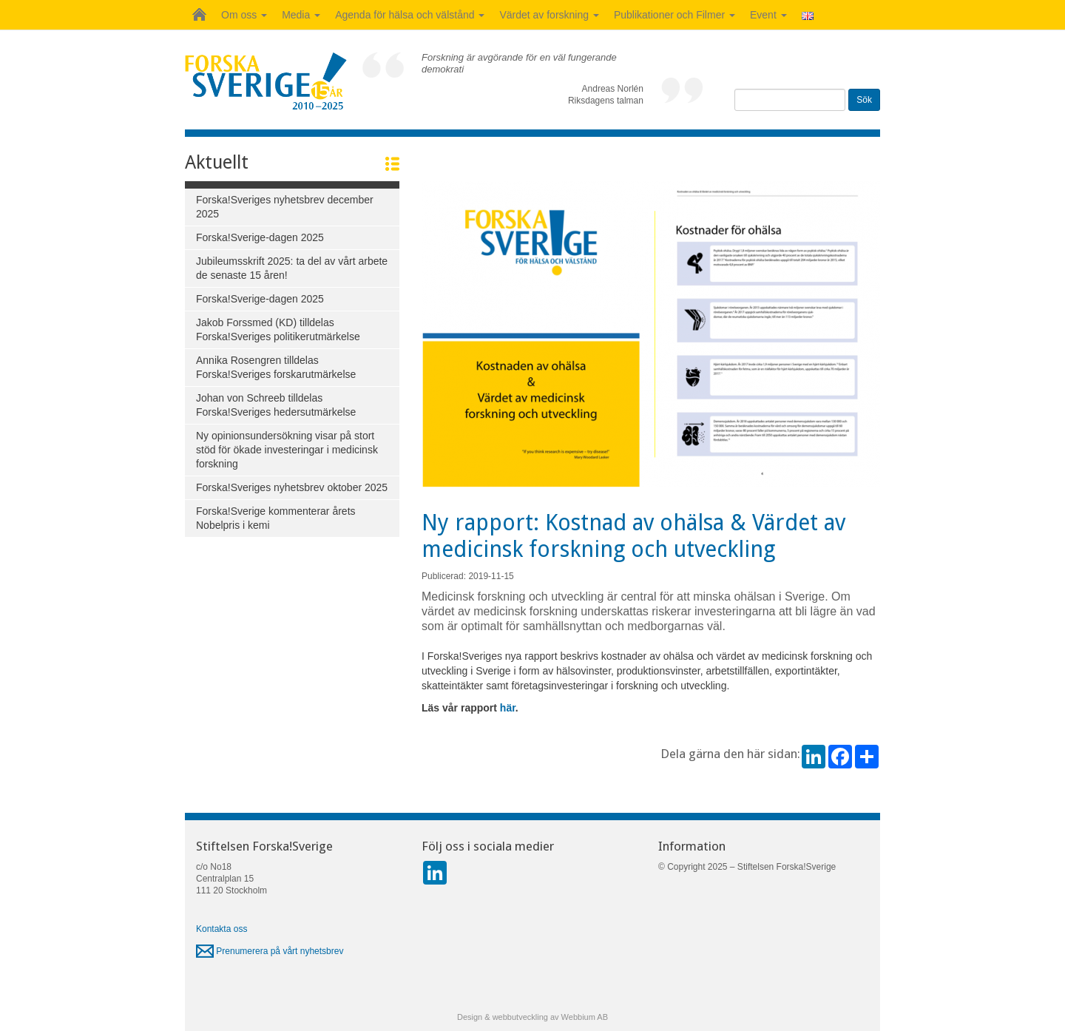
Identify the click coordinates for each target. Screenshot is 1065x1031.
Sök (864, 100)
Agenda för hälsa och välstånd (409, 15)
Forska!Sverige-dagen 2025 (260, 237)
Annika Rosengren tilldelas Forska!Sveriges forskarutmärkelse (276, 367)
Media (301, 15)
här (507, 708)
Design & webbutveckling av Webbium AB (532, 1017)
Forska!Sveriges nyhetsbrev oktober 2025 (292, 487)
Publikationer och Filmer (674, 15)
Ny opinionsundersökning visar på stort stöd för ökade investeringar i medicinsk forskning (287, 450)
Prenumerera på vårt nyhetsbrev (269, 951)
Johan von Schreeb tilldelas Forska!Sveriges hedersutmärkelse (276, 405)
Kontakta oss (221, 929)
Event (768, 15)
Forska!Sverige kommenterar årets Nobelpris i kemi (276, 518)
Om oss (244, 15)
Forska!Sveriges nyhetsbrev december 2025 (284, 207)
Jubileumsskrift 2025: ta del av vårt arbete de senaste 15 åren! (292, 268)
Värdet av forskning (549, 15)
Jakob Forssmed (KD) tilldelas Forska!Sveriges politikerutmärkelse (278, 329)
